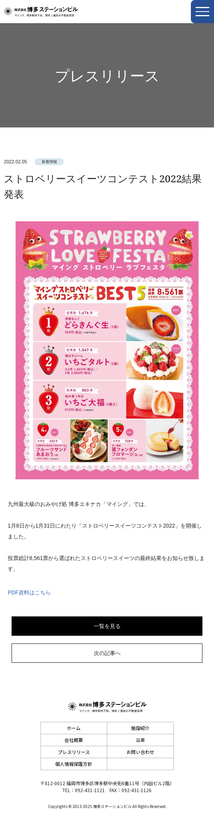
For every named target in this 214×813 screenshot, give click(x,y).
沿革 (140, 740)
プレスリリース (74, 752)
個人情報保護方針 (73, 763)
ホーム (74, 728)
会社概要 (73, 740)
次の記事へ (107, 653)
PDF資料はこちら (29, 592)
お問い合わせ (140, 752)
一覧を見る (107, 626)
